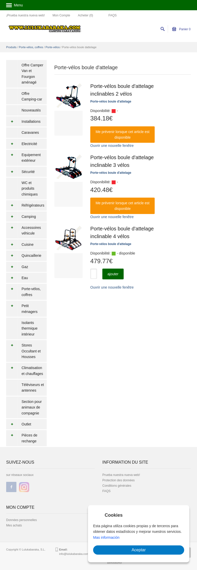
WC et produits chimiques (30, 188)
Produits (11, 47)
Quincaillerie (23, 255)
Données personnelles (21, 520)
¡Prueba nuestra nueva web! (25, 15)
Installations (23, 121)
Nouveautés (31, 110)
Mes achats (14, 525)
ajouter (113, 274)
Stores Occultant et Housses (23, 351)
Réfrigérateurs (25, 205)
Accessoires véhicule (23, 230)
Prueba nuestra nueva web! (121, 475)
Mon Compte (61, 15)
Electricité (21, 144)
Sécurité (20, 172)
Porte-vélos (52, 47)
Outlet (18, 424)
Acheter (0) (85, 15)
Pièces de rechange (21, 438)
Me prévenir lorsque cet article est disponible (123, 134)
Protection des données (118, 480)
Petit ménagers (21, 309)
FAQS (113, 15)
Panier (181, 29)
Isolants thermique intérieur (29, 328)
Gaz (17, 267)
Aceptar (139, 550)
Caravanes (30, 132)
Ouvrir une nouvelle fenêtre (112, 146)
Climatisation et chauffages (24, 371)
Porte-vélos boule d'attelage (110, 101)
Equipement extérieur (23, 158)
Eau (17, 278)
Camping (21, 216)
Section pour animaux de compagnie (32, 407)
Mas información (106, 537)
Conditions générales (116, 485)
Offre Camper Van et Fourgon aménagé (32, 73)
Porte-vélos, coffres (31, 47)
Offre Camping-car (32, 96)
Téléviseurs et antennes (33, 387)
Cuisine (20, 244)
